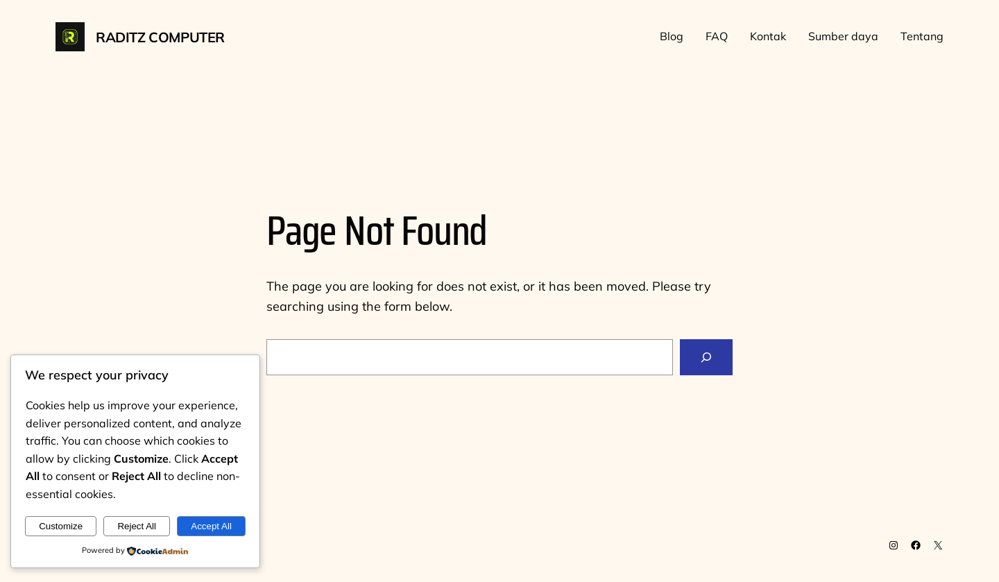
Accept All (211, 526)
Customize (61, 526)
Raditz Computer (160, 37)
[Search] (706, 357)
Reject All (136, 526)
